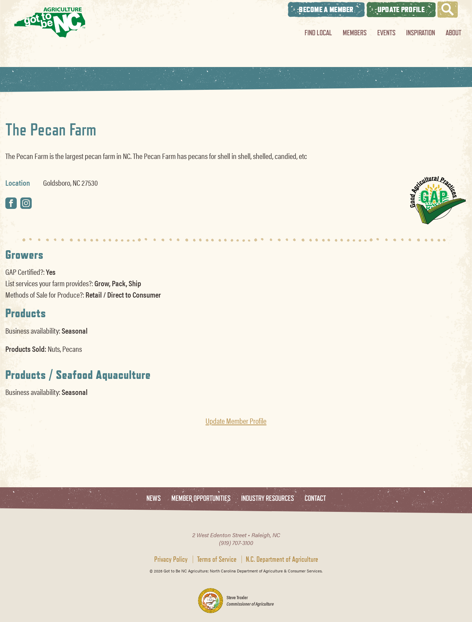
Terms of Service (217, 559)
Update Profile (401, 9)
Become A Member (326, 9)
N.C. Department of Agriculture (282, 559)
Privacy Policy (171, 559)
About (453, 32)
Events (386, 32)
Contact (315, 498)
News (153, 498)
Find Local (318, 32)
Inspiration (420, 32)
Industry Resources (267, 498)
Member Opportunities (200, 498)
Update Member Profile (236, 420)
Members (355, 32)
